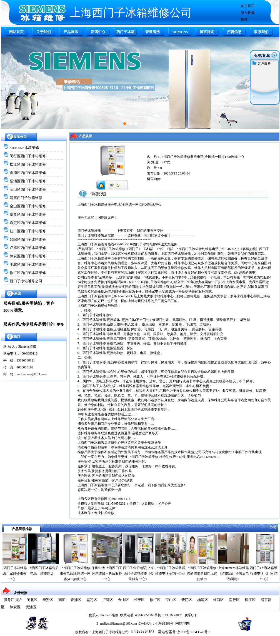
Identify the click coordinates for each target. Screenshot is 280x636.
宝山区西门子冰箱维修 (28, 189)
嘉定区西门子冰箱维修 (28, 223)
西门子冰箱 (125, 32)
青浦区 (76, 600)
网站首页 (16, 32)
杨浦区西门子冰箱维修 (28, 181)
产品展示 (71, 32)
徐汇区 (155, 600)
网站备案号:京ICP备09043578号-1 (184, 632)
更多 (60, 324)
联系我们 (261, 32)
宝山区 (171, 600)
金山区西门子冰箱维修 (28, 206)
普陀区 (186, 600)
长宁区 (139, 600)
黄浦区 (31, 607)
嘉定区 (91, 600)
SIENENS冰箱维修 (24, 148)
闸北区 (32, 600)
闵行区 (234, 600)
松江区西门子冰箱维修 (28, 164)
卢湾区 (107, 600)
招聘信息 (234, 32)
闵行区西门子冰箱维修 (28, 156)
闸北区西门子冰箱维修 (28, 264)
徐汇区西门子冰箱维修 (28, 273)
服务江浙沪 (13, 600)
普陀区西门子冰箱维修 (28, 239)
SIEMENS (180, 32)
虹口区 (218, 600)
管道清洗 (152, 32)
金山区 (123, 600)
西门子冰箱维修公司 (26, 281)
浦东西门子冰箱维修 (26, 198)
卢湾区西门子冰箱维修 (28, 248)
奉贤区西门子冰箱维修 (28, 214)
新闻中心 (98, 32)
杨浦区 (202, 600)
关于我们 (43, 32)
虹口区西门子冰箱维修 (28, 231)
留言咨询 (207, 32)
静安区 (15, 607)
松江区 (250, 600)
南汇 (62, 600)
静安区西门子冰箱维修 (28, 256)
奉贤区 (47, 600)
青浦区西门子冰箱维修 (28, 173)
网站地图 (182, 623)
